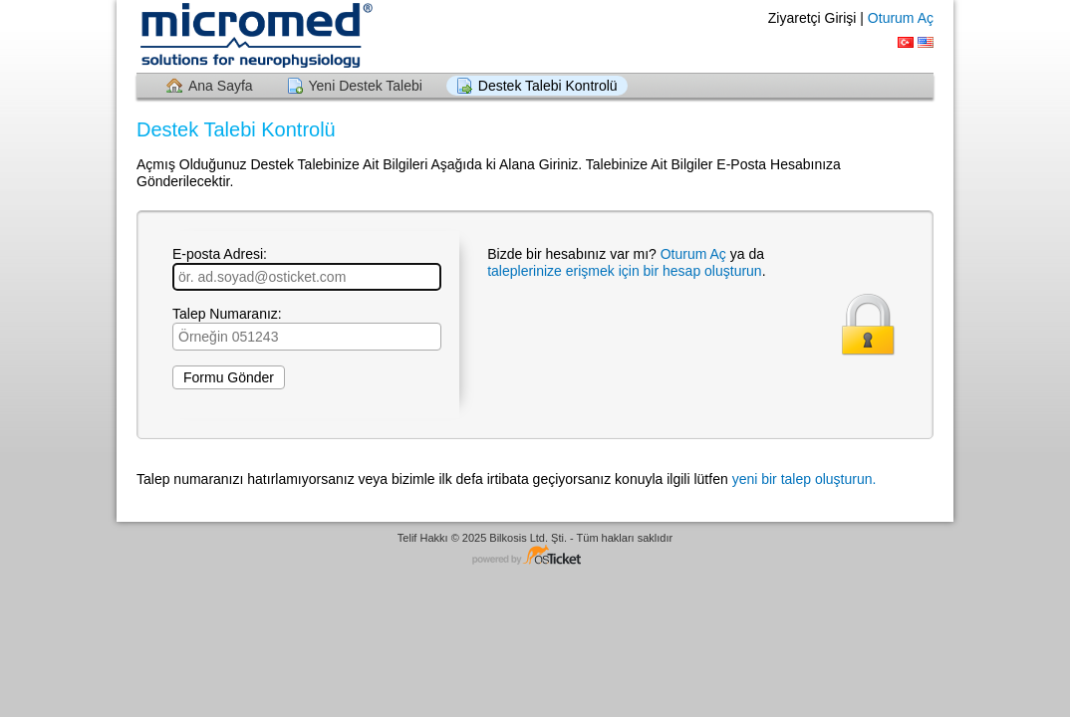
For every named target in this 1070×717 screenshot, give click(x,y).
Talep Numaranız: (306, 328)
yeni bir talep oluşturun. (804, 479)
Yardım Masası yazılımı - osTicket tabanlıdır (535, 556)
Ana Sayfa (220, 86)
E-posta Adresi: (306, 268)
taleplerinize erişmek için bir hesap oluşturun (624, 271)
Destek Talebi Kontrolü (548, 86)
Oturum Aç (901, 18)
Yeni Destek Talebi (365, 86)
